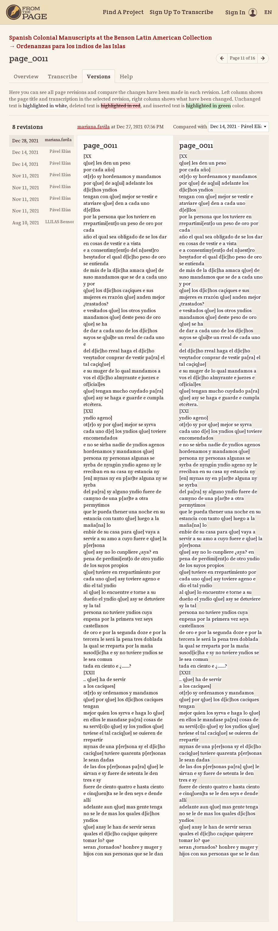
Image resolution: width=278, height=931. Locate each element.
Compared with (190, 126)
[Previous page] (222, 58)
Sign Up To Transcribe (181, 12)
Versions (98, 76)
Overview (26, 76)
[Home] (26, 12)
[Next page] (263, 58)
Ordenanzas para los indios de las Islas (70, 46)
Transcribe (62, 76)
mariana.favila (93, 127)
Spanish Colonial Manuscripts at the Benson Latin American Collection (110, 37)
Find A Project (123, 12)
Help (126, 76)
